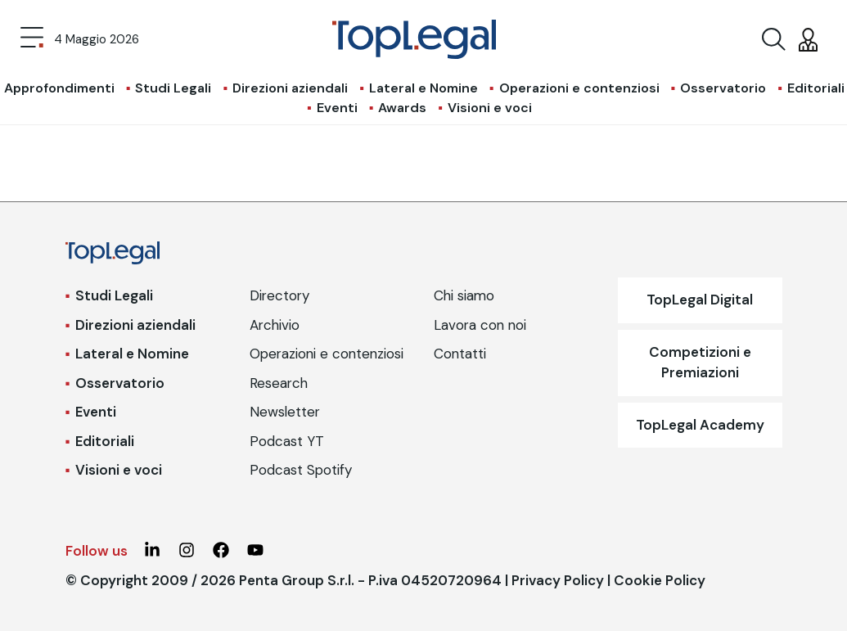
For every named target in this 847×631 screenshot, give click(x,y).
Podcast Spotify (301, 470)
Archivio (275, 325)
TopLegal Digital (700, 300)
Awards (402, 107)
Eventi (337, 107)
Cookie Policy (659, 580)
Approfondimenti (59, 88)
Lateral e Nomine (423, 88)
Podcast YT (287, 441)
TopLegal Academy (700, 425)
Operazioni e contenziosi (579, 88)
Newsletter (285, 412)
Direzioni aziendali (290, 88)
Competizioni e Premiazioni (700, 362)
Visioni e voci (490, 107)
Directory (279, 295)
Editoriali (816, 88)
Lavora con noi (480, 325)
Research (279, 383)
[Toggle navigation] (32, 39)
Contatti (460, 354)
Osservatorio (723, 88)
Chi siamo (464, 295)
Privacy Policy (557, 580)
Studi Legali (173, 88)
